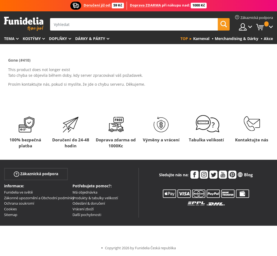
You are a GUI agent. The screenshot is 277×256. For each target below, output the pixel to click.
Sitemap (10, 214)
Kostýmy (32, 38)
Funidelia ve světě (18, 192)
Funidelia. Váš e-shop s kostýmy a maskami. (23, 24)
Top (184, 38)
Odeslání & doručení (88, 203)
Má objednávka (84, 192)
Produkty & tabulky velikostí (95, 197)
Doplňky (58, 38)
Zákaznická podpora (36, 174)
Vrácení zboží (83, 209)
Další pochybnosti (86, 214)
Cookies (10, 209)
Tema (9, 38)
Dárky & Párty (90, 38)
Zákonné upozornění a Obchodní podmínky (39, 197)
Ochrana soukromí (19, 203)
